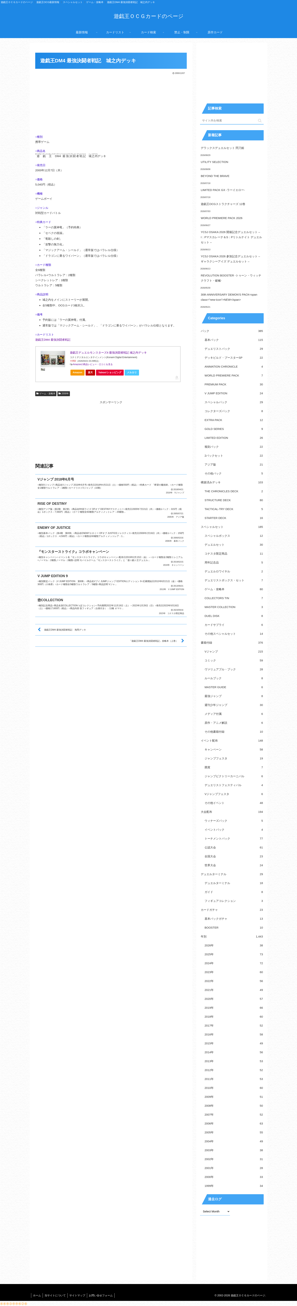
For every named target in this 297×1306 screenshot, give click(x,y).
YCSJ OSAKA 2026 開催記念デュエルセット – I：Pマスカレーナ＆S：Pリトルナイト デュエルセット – (231, 237)
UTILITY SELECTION (214, 162)
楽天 (90, 372)
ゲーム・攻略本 (45, 393)
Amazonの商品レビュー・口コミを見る (93, 364)
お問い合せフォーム (102, 1295)
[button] (259, 120)
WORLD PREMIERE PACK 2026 (221, 218)
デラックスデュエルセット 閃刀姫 (222, 147)
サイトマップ (78, 1295)
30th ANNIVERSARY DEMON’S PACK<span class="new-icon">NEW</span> (229, 297)
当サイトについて (55, 1295)
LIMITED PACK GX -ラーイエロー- (223, 190)
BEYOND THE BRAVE (215, 176)
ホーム (37, 1295)
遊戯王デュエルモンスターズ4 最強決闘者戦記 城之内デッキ (108, 352)
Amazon (77, 372)
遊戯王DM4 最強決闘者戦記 (52, 339)
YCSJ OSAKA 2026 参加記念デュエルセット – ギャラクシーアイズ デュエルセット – (230, 259)
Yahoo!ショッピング (110, 373)
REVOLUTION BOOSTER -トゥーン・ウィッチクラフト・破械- (231, 278)
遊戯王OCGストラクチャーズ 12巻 (223, 204)
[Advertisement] (111, 103)
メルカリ (132, 372)
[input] (232, 120)
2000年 (64, 393)
